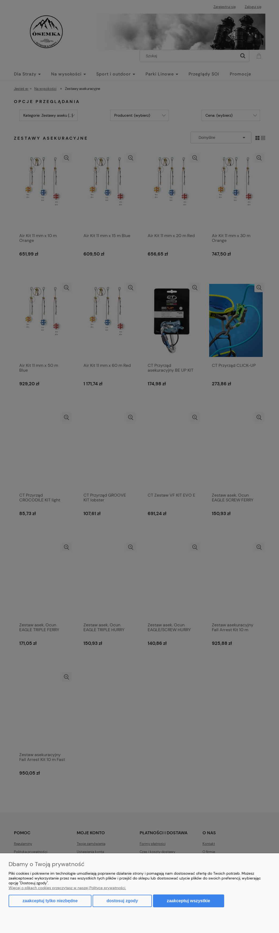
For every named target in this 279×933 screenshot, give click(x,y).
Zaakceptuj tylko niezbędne (50, 900)
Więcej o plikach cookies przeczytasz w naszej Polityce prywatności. (67, 887)
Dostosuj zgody (122, 900)
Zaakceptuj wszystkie (188, 900)
